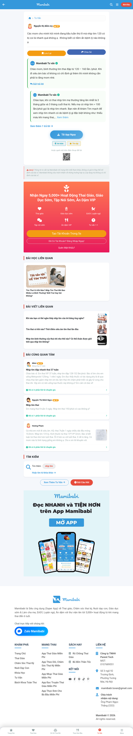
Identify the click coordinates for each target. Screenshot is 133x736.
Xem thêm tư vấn (54, 482)
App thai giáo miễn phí (52, 655)
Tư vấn (37, 18)
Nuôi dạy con (22, 668)
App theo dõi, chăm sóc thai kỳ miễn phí (52, 666)
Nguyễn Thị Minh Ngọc (45, 400)
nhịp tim (49, 466)
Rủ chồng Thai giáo (78, 655)
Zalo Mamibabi (30, 631)
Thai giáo (20, 658)
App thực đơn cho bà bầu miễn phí (52, 692)
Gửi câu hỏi (81, 482)
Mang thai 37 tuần (38, 366)
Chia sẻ (86, 52)
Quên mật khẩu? (66, 247)
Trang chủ (20, 653)
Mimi (37, 363)
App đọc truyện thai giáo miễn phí (53, 684)
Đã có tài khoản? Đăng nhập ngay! (66, 241)
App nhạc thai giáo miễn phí (52, 676)
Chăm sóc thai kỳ (24, 663)
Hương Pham (37, 426)
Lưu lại (46, 53)
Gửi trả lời (37, 84)
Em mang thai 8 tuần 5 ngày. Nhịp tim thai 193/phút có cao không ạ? (58, 409)
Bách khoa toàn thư (26, 682)
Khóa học (20, 672)
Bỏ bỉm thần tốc (80, 662)
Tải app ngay (66, 134)
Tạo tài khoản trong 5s (66, 233)
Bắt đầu (126, 4)
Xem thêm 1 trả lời (41, 126)
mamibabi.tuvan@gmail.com (116, 688)
